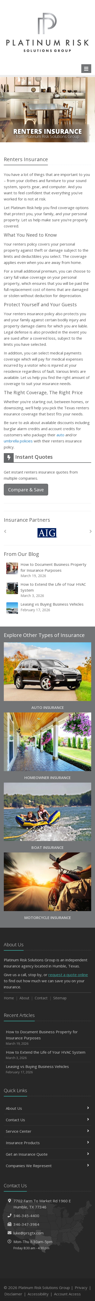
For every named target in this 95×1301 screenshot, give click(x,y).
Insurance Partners (27, 519)
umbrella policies (18, 440)
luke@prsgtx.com (28, 1232)
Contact (41, 998)
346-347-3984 (26, 1224)
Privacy (81, 1287)
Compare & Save (26, 490)
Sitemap (60, 998)
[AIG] (47, 533)
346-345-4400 (26, 1215)
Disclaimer (13, 1293)
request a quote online (68, 974)
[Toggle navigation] (86, 68)
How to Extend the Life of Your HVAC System (48, 590)
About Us (47, 1108)
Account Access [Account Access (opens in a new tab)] (67, 1293)
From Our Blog (21, 554)
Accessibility (38, 1293)
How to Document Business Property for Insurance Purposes (48, 570)
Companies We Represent (47, 1165)
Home (9, 998)
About (24, 998)
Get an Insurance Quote (47, 1154)
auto (60, 434)
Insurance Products (47, 1142)
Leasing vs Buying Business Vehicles (48, 608)
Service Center (47, 1131)
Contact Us (47, 1119)
